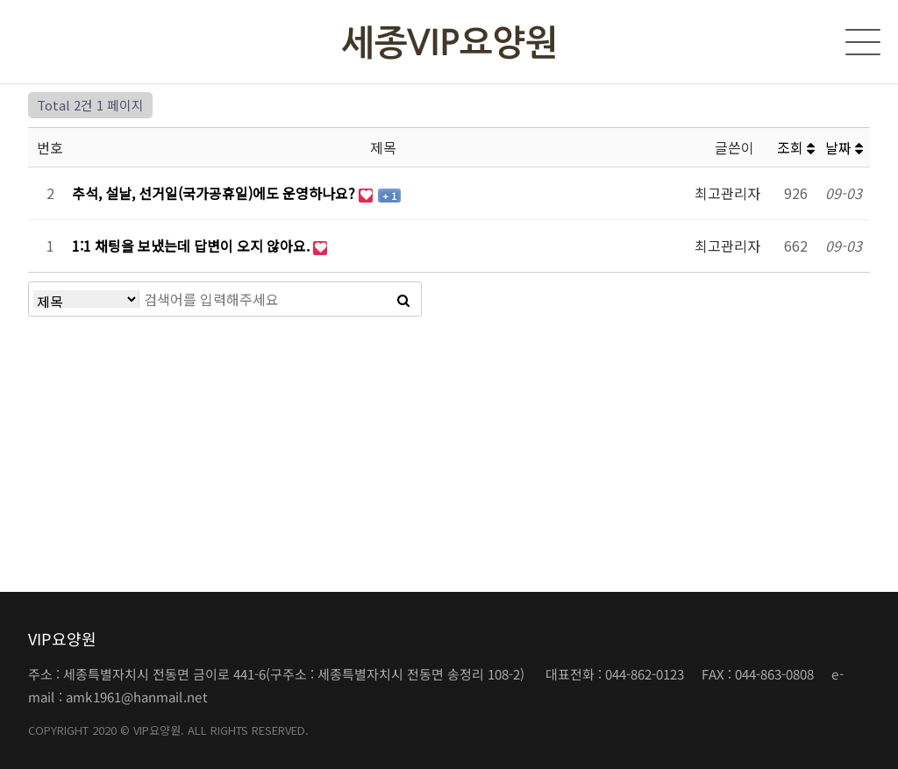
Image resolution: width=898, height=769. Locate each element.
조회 (796, 147)
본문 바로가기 (0, 0)
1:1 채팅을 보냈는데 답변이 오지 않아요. (192, 245)
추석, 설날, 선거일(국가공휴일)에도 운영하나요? (215, 192)
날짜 (844, 147)
